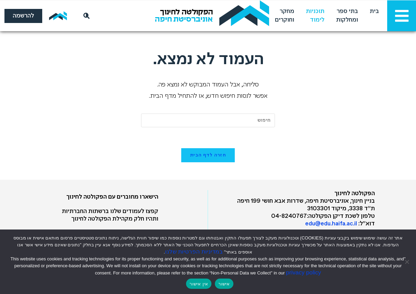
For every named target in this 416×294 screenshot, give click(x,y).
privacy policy (303, 272)
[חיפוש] (85, 16)
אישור (224, 283)
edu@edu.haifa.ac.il (331, 224)
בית (374, 11)
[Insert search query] (208, 120)
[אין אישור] (407, 261)
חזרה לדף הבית (208, 155)
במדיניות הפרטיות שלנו (194, 251)
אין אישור (198, 283)
